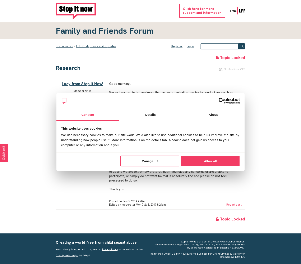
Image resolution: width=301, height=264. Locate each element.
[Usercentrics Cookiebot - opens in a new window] (221, 101)
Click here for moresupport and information (202, 10)
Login (190, 46)
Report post (234, 204)
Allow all (210, 161)
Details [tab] (150, 114)
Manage (150, 161)
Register (176, 46)
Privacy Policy (110, 249)
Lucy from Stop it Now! (82, 83)
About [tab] (213, 114)
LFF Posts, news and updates (96, 46)
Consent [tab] (88, 114)
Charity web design (67, 255)
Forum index (64, 46)
